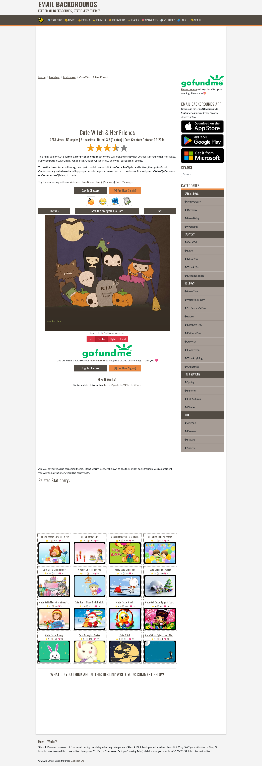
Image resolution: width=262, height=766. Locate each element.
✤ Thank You (191, 267)
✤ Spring (189, 382)
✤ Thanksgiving (193, 358)
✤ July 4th (190, 341)
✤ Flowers (190, 431)
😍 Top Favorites (116, 20)
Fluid (123, 339)
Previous (54, 211)
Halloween (69, 77)
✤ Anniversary (192, 201)
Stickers (109, 181)
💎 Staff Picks (55, 20)
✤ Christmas (191, 366)
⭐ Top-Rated (99, 20)
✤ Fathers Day (192, 333)
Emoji (99, 181)
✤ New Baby (191, 218)
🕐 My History (167, 20)
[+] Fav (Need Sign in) (125, 190)
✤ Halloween (192, 349)
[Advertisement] (163, 7)
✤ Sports (189, 447)
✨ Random (133, 20)
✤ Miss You (191, 258)
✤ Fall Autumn (192, 398)
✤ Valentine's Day (194, 299)
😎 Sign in (196, 20)
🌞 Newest (70, 20)
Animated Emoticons (82, 181)
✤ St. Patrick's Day (195, 308)
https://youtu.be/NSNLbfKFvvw (123, 385)
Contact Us (77, 760)
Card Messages (124, 181)
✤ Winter (189, 407)
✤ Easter (189, 316)
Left (91, 339)
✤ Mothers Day (193, 324)
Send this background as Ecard (107, 211)
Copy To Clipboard (91, 190)
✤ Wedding (191, 226)
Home (41, 77)
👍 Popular (84, 20)
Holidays (54, 77)
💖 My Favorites (150, 20)
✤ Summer (190, 390)
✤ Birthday (190, 209)
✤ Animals (190, 422)
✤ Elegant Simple (194, 275)
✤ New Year (191, 291)
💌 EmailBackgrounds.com (112, 333)
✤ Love (188, 250)
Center (101, 339)
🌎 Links (181, 20)
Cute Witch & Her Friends (94, 77)
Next (160, 211)
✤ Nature (189, 439)
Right (113, 339)
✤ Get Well (190, 242)
